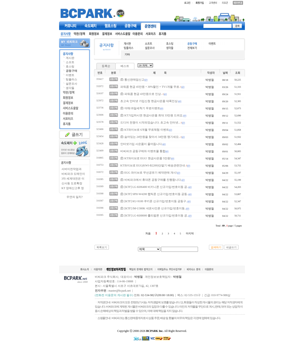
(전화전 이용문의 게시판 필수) (114, 295)
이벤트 (70, 75)
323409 (99, 150)
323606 (99, 114)
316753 (99, 165)
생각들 (70, 88)
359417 (99, 79)
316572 (99, 172)
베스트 (125, 66)
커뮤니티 (70, 25)
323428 (99, 143)
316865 (99, 157)
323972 (99, 100)
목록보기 (101, 247)
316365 (99, 215)
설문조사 (71, 83)
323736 (99, 107)
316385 (99, 179)
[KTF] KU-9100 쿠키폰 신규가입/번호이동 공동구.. (153, 201)
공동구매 (130, 25)
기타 (127, 54)
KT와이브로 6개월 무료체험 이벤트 (144, 129)
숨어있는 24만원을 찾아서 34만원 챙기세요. (149, 137)
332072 (99, 86)
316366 (99, 207)
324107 (99, 93)
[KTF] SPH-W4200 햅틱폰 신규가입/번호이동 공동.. (154, 194)
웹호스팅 (110, 25)
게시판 (70, 58)
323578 (99, 122)
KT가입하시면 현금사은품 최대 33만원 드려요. (151, 115)
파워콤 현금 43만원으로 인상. (141, 94)
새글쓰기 (231, 247)
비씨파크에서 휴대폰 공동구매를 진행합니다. (151, 179)
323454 (99, 136)
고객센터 (150, 25)
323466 (99, 129)
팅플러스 (71, 79)
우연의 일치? (74, 197)
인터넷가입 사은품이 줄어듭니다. (141, 144)
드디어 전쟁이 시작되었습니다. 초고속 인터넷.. (150, 122)
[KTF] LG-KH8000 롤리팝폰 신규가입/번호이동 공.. (154, 215)
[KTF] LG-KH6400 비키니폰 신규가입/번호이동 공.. (154, 187)
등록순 (106, 66)
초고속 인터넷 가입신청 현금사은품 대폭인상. (149, 101)
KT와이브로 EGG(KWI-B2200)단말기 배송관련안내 (152, 165)
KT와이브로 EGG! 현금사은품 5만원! (145, 158)
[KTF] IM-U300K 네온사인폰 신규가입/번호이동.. (153, 208)
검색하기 (216, 247)
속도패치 (90, 25)
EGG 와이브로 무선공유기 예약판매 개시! (148, 172)
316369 (99, 186)
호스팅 (70, 66)
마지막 (190, 233)
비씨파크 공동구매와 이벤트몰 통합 (142, 151)
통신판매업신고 (132, 79)
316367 (99, 200)
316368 (99, 193)
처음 (148, 233)
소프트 (70, 62)
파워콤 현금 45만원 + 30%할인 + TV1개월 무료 (149, 86)
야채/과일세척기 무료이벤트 (140, 108)
